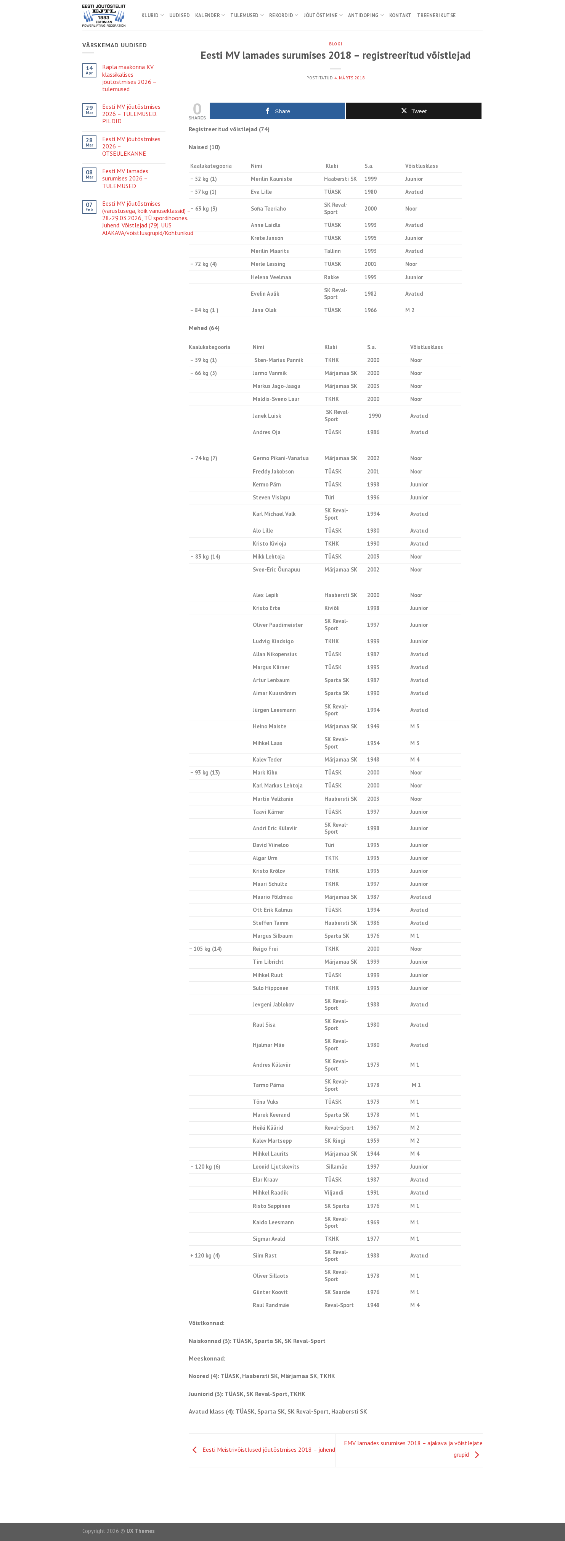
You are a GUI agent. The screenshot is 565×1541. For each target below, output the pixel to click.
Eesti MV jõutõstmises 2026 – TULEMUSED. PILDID (131, 114)
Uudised (179, 15)
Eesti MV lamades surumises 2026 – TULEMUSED (125, 178)
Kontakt (400, 15)
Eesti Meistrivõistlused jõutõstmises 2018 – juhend (262, 1450)
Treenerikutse (436, 15)
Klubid (152, 15)
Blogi (335, 44)
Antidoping (366, 15)
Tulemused (247, 15)
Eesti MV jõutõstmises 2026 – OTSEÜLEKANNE (131, 146)
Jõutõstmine (323, 15)
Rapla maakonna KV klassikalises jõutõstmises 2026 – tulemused (129, 78)
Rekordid (284, 15)
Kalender (210, 15)
